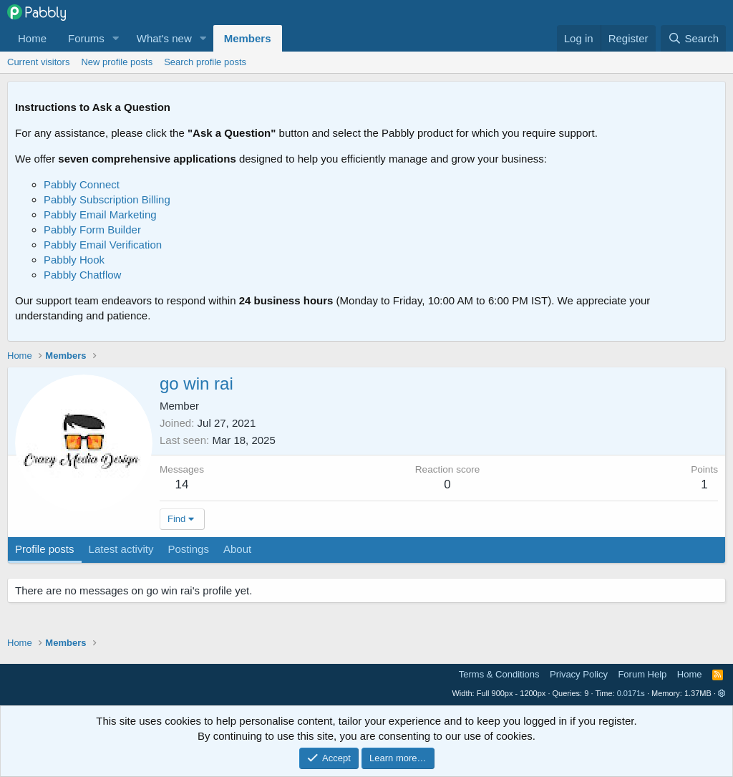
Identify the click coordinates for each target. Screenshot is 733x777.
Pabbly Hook (74, 260)
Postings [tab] (188, 549)
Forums (86, 38)
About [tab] (237, 549)
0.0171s (631, 693)
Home (32, 38)
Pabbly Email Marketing (100, 214)
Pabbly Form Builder (92, 229)
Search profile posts (205, 62)
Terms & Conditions (499, 674)
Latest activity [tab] (121, 549)
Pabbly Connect (82, 184)
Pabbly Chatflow (82, 275)
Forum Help (642, 674)
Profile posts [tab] (44, 549)
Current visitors (38, 62)
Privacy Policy (579, 674)
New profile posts (116, 62)
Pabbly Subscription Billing (107, 199)
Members (247, 38)
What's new (164, 38)
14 (182, 484)
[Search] (693, 38)
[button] (116, 38)
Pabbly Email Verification (103, 244)
